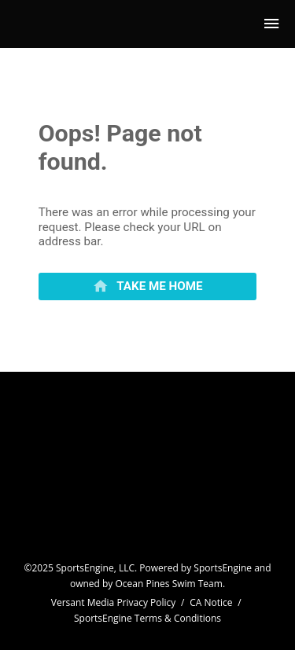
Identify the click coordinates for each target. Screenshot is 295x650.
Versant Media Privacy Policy (113, 602)
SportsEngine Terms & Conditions (147, 618)
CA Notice (211, 602)
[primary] (148, 286)
